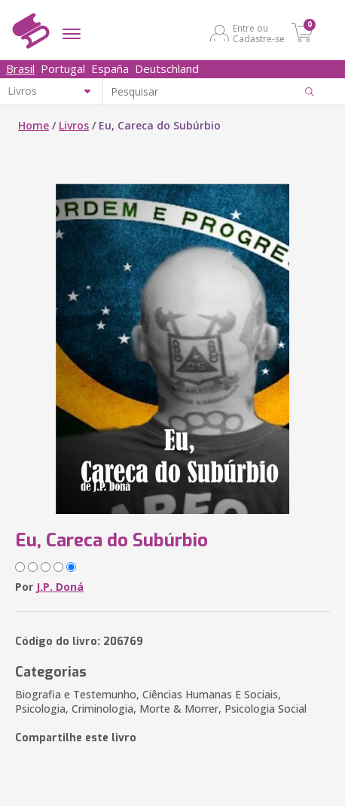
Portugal (63, 68)
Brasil (20, 68)
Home (33, 125)
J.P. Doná (60, 586)
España (110, 68)
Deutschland (167, 68)
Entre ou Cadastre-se (259, 33)
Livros (74, 125)
